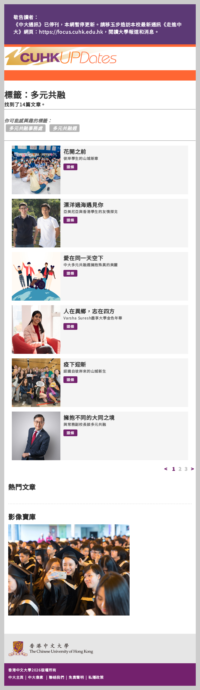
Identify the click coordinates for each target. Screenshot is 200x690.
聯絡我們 (56, 677)
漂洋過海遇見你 (83, 205)
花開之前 (74, 152)
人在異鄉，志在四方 (89, 311)
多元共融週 (64, 128)
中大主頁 (16, 677)
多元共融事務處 (25, 128)
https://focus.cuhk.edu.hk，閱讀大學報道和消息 (96, 31)
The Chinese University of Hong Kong (51, 648)
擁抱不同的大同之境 (89, 418)
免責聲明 (76, 677)
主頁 (72, 56)
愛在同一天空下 (83, 258)
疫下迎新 (74, 364)
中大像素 (35, 677)
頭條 (70, 166)
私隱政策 (96, 677)
